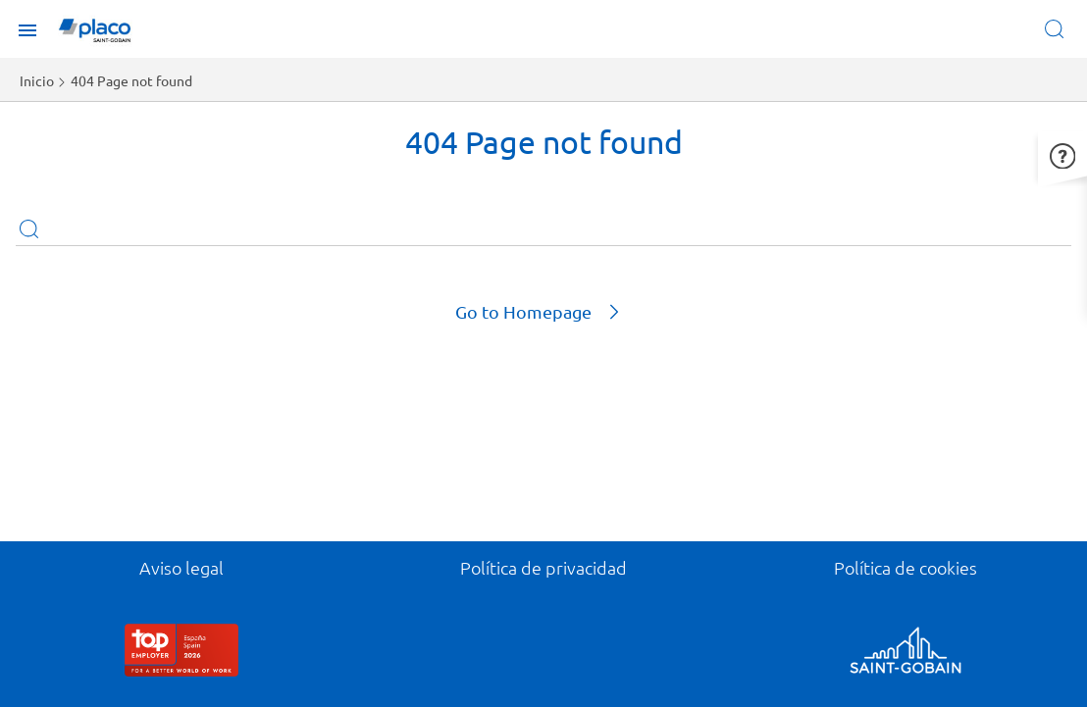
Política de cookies (905, 567)
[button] (1062, 153)
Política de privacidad (543, 567)
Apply (29, 227)
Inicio (37, 80)
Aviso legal (181, 567)
